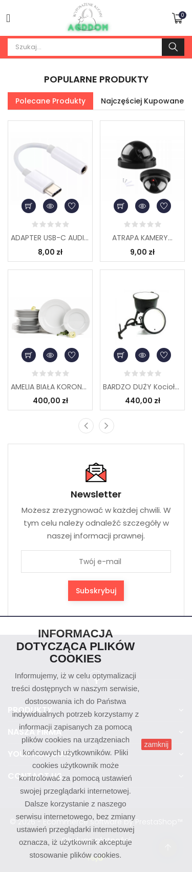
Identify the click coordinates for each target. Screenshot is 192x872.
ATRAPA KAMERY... (142, 237)
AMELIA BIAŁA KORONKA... (50, 386)
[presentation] (86, 425)
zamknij (156, 744)
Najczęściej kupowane (142, 101)
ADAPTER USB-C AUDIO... (50, 237)
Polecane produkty (50, 101)
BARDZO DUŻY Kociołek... (142, 386)
